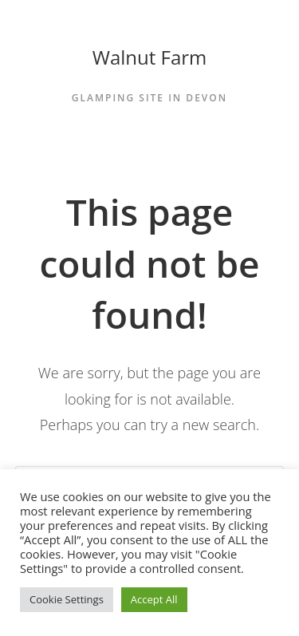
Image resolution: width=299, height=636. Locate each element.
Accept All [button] (154, 599)
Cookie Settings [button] (67, 599)
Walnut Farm (149, 57)
